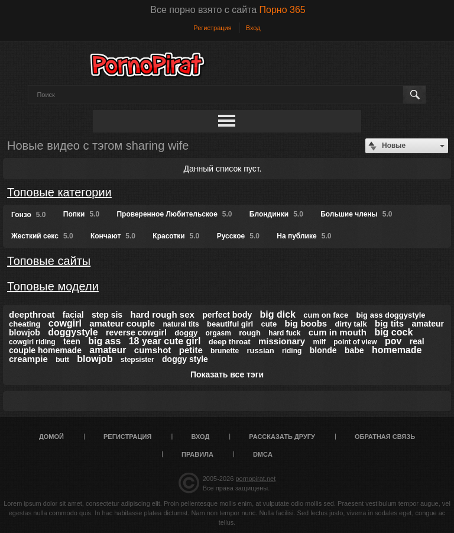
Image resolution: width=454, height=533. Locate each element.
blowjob (94, 359)
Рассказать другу (282, 436)
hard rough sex (162, 314)
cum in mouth (338, 332)
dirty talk (351, 323)
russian (260, 350)
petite (191, 350)
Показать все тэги (227, 374)
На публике (304, 236)
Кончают (112, 236)
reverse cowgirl (136, 332)
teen (71, 341)
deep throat (230, 341)
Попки (81, 214)
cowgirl (65, 323)
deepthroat (32, 314)
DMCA (263, 454)
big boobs (306, 323)
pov (393, 341)
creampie (28, 359)
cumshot (152, 350)
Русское (238, 236)
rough (250, 332)
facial (73, 314)
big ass (104, 341)
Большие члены (356, 214)
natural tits (181, 324)
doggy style (185, 359)
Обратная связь (385, 436)
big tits (389, 323)
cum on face (325, 315)
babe (354, 350)
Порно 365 (283, 10)
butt (62, 360)
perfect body (227, 314)
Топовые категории (59, 192)
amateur (107, 350)
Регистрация (212, 27)
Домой (51, 436)
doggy (185, 332)
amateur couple (122, 323)
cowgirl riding (32, 342)
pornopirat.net (255, 478)
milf (319, 342)
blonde (323, 350)
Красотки (176, 236)
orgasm (218, 333)
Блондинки (276, 214)
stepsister (137, 360)
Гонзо (28, 215)
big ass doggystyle (391, 315)
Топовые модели (53, 286)
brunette (224, 351)
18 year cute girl (165, 341)
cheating (24, 323)
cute (269, 323)
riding (291, 351)
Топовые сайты (48, 260)
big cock (393, 332)
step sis (107, 314)
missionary (281, 341)
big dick (278, 314)
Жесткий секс (42, 236)
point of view (355, 342)
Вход (253, 27)
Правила (197, 454)
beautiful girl (230, 323)
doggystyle (73, 332)
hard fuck (284, 333)
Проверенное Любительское (174, 214)
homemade (396, 350)
